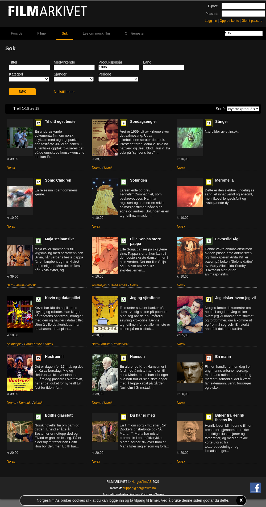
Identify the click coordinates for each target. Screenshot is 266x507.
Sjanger (60, 74)
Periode (104, 74)
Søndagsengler (143, 121)
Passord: (212, 14)
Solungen (138, 180)
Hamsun (137, 356)
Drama (96, 168)
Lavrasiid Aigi (227, 239)
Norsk (11, 168)
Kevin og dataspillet (62, 298)
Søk (65, 33)
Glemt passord (252, 21)
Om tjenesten (135, 33)
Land (147, 62)
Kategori (16, 74)
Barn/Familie (15, 285)
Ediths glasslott (59, 415)
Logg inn (211, 21)
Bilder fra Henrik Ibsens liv (229, 417)
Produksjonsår (110, 62)
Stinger (221, 121)
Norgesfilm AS (141, 482)
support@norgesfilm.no (139, 488)
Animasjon (99, 285)
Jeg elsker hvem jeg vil (235, 298)
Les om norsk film (96, 33)
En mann (223, 356)
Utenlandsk (120, 344)
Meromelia (224, 180)
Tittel (13, 62)
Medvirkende (64, 62)
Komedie (25, 403)
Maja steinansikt (59, 239)
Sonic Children (58, 180)
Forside (16, 33)
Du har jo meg (142, 415)
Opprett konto (229, 21)
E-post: (213, 6)
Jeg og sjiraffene (145, 298)
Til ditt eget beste (60, 121)
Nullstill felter (64, 92)
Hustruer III (55, 356)
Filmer (42, 33)
